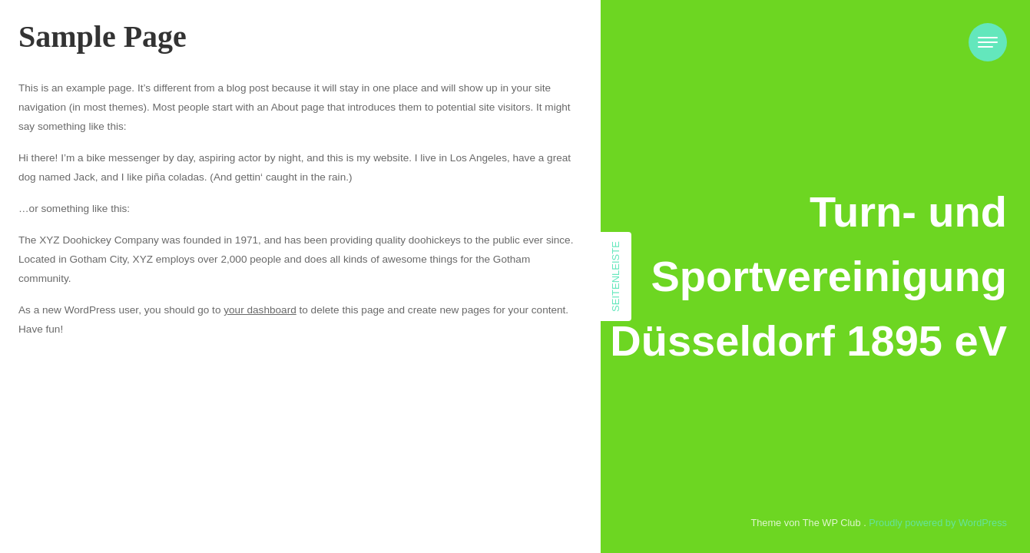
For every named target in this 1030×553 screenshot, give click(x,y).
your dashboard (260, 310)
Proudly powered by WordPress (938, 522)
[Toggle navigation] (988, 42)
